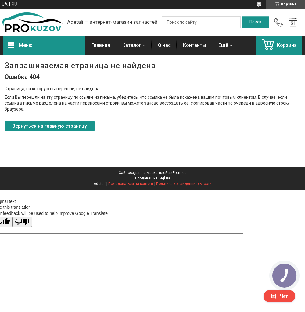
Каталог (131, 45)
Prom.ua (180, 173)
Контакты (194, 45)
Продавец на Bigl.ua (152, 178)
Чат (279, 296)
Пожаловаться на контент (130, 184)
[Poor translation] (22, 222)
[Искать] (255, 22)
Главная (101, 45)
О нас (164, 45)
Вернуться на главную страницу (49, 126)
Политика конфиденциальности (184, 184)
